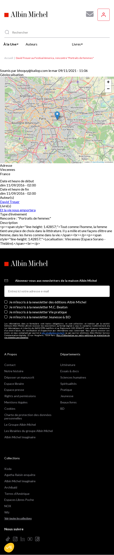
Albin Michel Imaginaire (20, 437)
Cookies (9, 408)
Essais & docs (69, 371)
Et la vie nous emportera (18, 210)
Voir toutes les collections (18, 518)
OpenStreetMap (98, 162)
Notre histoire (13, 371)
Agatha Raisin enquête (19, 475)
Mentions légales (16, 402)
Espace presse (14, 390)
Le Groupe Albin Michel (20, 424)
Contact (10, 365)
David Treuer (10, 202)
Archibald (10, 487)
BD (62, 408)
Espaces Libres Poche (19, 500)
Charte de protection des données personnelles (27, 416)
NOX (7, 506)
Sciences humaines (73, 377)
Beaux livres (68, 402)
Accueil (8, 58)
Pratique (66, 390)
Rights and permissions (20, 396)
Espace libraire (14, 383)
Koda (8, 469)
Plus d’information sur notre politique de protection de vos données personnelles (57, 336)
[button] (9, 547)
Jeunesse (66, 396)
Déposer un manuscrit (19, 377)
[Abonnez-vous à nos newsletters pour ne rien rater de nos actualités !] (88, 14)
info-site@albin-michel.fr (53, 333)
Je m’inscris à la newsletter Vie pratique (38, 312)
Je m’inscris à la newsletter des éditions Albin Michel (47, 302)
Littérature (67, 365)
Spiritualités (68, 383)
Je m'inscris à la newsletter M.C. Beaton (38, 307)
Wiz (6, 512)
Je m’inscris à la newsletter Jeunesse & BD (40, 317)
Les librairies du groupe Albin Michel (28, 431)
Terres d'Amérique (17, 493)
